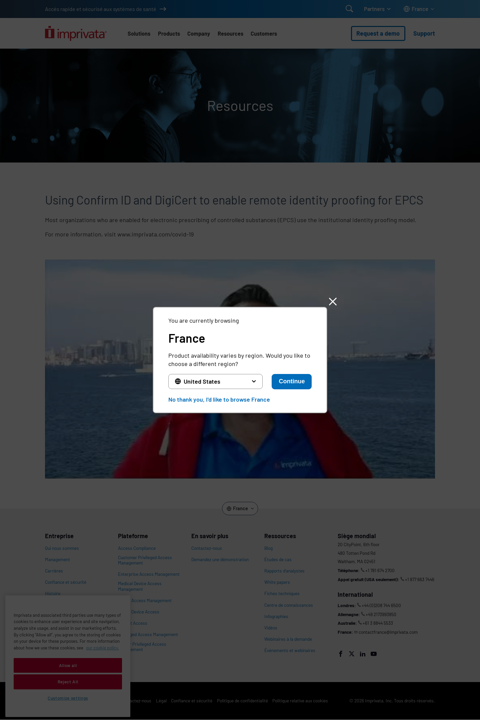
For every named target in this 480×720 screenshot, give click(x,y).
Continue (292, 381)
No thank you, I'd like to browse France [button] (219, 399)
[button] (333, 301)
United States (202, 381)
